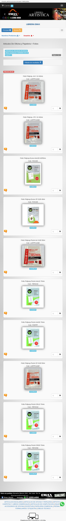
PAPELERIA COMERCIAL (44, 506)
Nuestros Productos (11, 36)
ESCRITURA (29, 506)
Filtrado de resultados (33, 62)
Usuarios (29, 36)
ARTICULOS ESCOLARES (13, 502)
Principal (7, 30)
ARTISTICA (57, 502)
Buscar (17, 30)
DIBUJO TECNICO (44, 508)
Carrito (7, 5)
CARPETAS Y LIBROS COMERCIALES (16, 504)
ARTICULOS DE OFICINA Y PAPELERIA (38, 502)
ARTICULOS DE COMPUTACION (42, 504)
